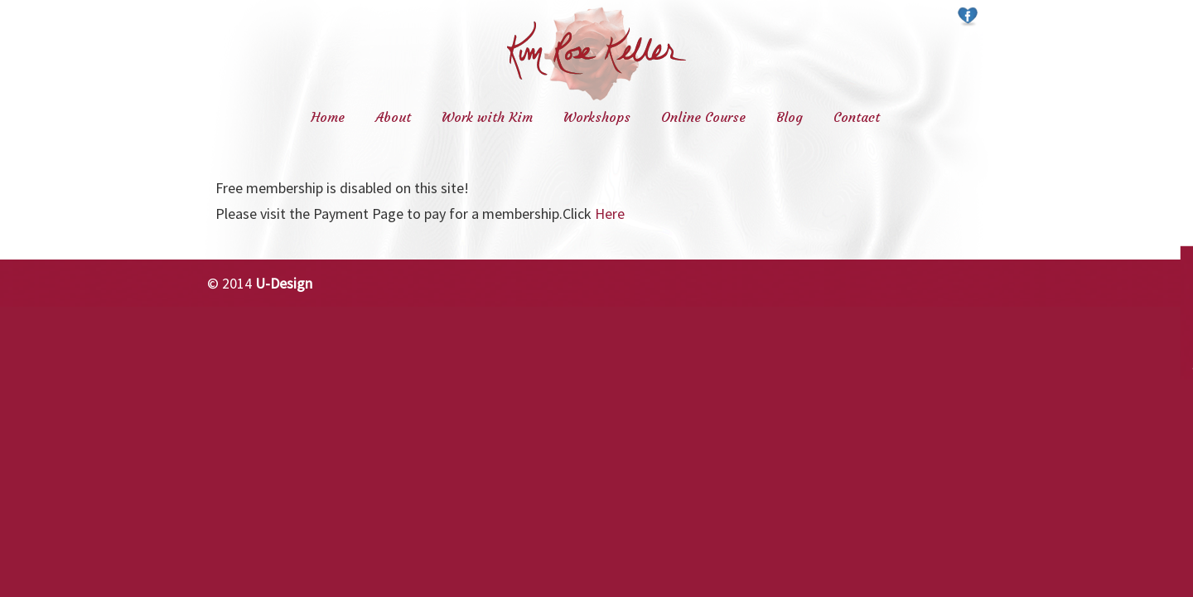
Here (610, 213)
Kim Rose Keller (596, 53)
